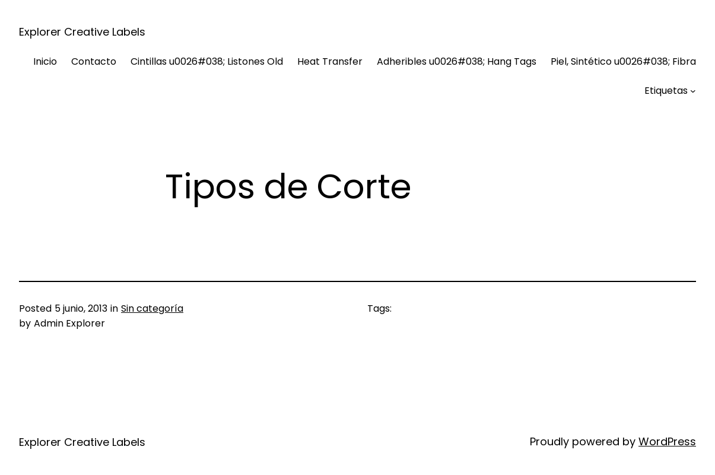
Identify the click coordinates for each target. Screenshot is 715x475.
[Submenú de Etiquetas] (693, 91)
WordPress (667, 441)
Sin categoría (152, 308)
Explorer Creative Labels (82, 31)
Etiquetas (666, 90)
